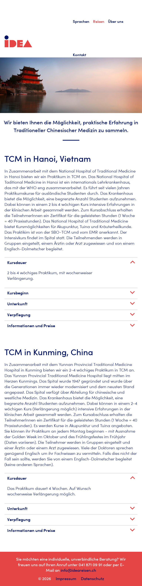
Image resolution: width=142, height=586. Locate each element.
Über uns (115, 21)
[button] (71, 262)
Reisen (98, 21)
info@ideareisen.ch (78, 570)
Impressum (66, 578)
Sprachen (81, 21)
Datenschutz (92, 578)
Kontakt (79, 54)
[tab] (71, 262)
